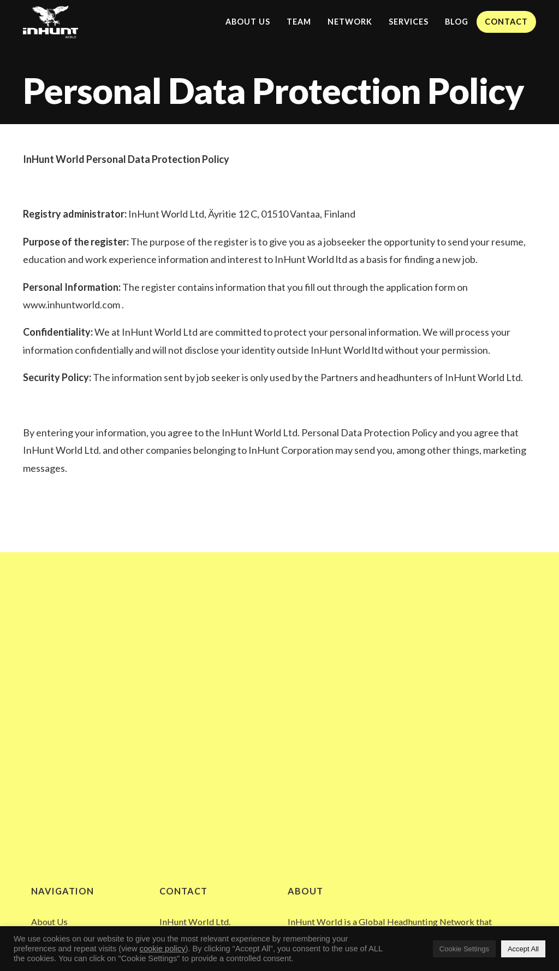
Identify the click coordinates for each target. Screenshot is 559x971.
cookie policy (163, 948)
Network (350, 21)
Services (409, 21)
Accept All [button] (523, 949)
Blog (456, 21)
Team (299, 21)
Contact (506, 21)
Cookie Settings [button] (464, 949)
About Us (247, 21)
